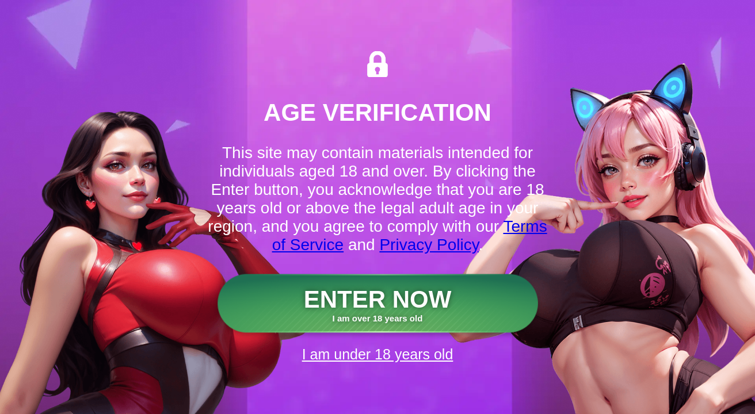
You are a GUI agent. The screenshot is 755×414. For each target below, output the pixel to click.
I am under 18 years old (377, 354)
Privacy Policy (428, 245)
